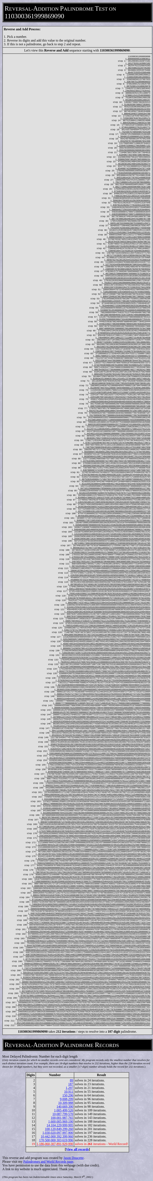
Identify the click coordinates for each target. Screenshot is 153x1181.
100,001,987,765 (62, 1118)
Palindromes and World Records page (48, 1161)
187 (70, 1084)
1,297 (69, 1088)
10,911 (68, 1091)
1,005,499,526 (63, 1110)
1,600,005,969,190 (60, 1121)
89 (71, 1080)
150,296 (67, 1095)
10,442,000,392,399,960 (57, 1136)
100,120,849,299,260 (59, 1129)
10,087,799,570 (62, 1114)
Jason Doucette (73, 1158)
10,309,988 (65, 1103)
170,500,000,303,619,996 (56, 1140)
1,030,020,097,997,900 (57, 1132)
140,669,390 (65, 1106)
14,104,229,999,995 (60, 1125)
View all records (77, 1149)
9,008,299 (66, 1099)
